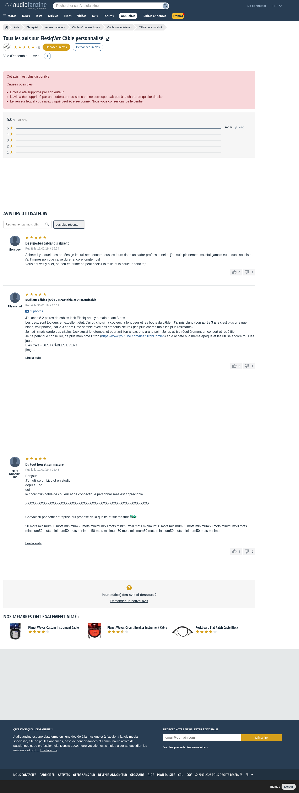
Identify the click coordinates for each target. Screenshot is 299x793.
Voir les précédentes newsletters (185, 747)
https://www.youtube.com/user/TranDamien (133, 336)
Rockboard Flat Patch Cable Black (217, 627)
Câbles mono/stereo (119, 27)
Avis (16, 27)
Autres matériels (55, 27)
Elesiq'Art (32, 27)
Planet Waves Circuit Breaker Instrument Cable (137, 627)
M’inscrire (261, 737)
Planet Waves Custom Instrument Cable (53, 627)
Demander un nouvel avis (129, 601)
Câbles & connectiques (86, 27)
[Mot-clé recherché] (111, 5)
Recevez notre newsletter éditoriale (190, 729)
